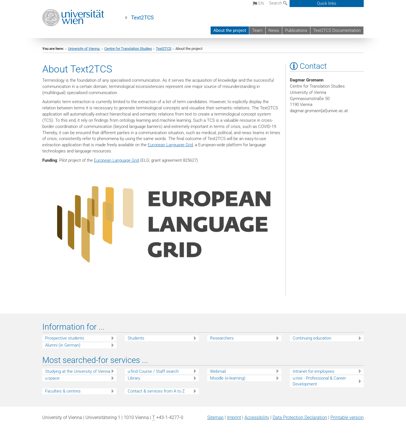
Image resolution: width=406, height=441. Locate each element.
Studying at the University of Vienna (77, 371)
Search (278, 3)
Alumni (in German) (62, 345)
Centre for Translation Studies (128, 48)
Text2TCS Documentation (337, 30)
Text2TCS (142, 18)
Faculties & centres (63, 391)
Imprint (234, 417)
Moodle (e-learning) (227, 378)
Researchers (222, 338)
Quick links (326, 3)
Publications (296, 30)
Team (257, 30)
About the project (229, 30)
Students (136, 338)
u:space (52, 378)
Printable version (347, 417)
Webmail (218, 371)
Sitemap (215, 417)
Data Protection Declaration (300, 417)
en (258, 3)
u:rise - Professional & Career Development (319, 381)
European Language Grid (170, 144)
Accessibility (256, 417)
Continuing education (312, 338)
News (273, 30)
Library (134, 378)
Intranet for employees (313, 371)
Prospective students (64, 338)
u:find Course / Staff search (153, 371)
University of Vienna (84, 48)
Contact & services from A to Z (156, 391)
